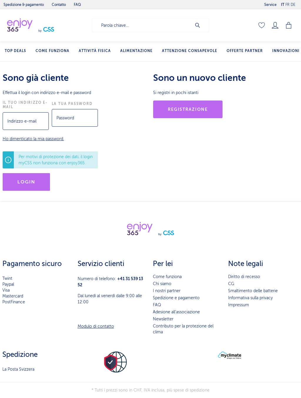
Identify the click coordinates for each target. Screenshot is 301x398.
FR (287, 3)
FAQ (157, 305)
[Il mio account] (275, 25)
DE (293, 3)
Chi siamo (162, 284)
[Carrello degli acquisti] (289, 25)
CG (231, 284)
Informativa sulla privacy (250, 298)
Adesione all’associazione (176, 312)
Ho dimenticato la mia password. (33, 139)
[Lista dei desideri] (261, 25)
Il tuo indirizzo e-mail (25, 105)
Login (26, 182)
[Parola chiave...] (142, 25)
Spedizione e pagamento (176, 298)
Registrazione (188, 109)
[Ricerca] (200, 25)
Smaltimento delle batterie (253, 291)
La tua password (72, 104)
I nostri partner (166, 291)
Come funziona (167, 277)
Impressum (238, 305)
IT (282, 3)
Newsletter (163, 319)
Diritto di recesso (244, 277)
